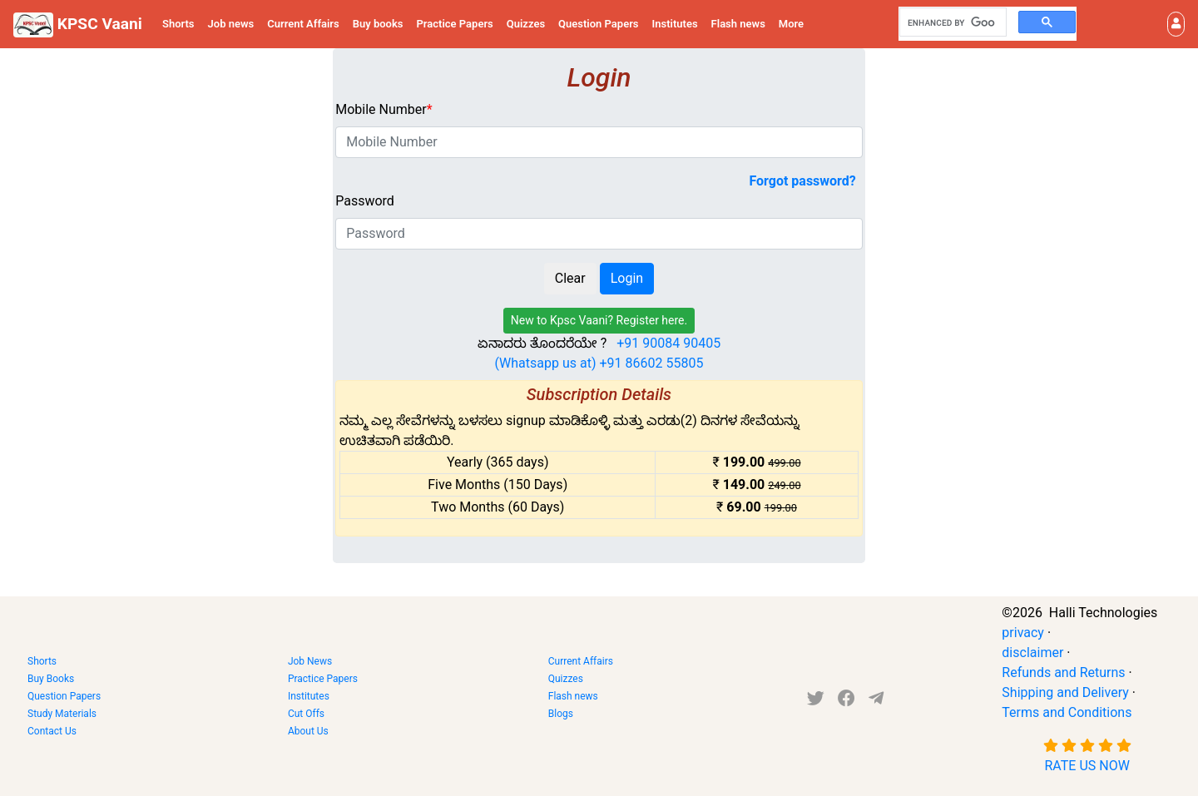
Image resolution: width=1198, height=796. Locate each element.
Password (364, 201)
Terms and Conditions (1066, 712)
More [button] (791, 23)
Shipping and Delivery (1065, 692)
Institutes (675, 23)
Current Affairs (303, 23)
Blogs (560, 713)
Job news (231, 23)
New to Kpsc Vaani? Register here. (599, 320)
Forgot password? (802, 181)
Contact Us (52, 731)
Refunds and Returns (1063, 672)
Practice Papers (455, 23)
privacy (1023, 632)
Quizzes (526, 23)
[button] (1176, 24)
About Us (308, 731)
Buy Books (50, 679)
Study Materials (62, 713)
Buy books (378, 23)
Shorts (178, 23)
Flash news (738, 23)
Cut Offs (306, 713)
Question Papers (598, 23)
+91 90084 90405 (668, 343)
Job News (310, 661)
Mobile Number (383, 109)
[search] (951, 22)
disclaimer (1032, 652)
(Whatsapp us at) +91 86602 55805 (599, 363)
